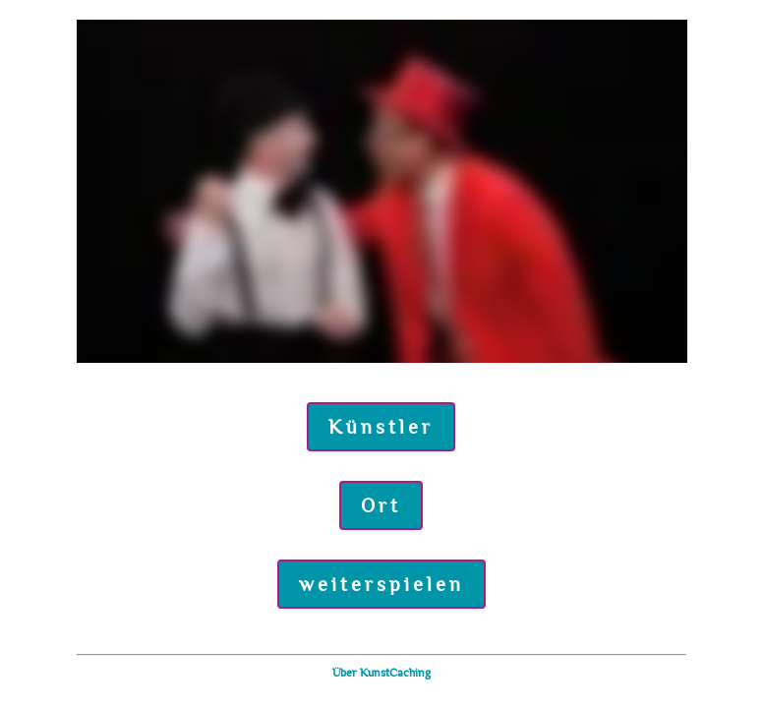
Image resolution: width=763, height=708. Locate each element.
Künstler (381, 427)
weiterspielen (381, 584)
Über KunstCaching (381, 672)
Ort (381, 505)
